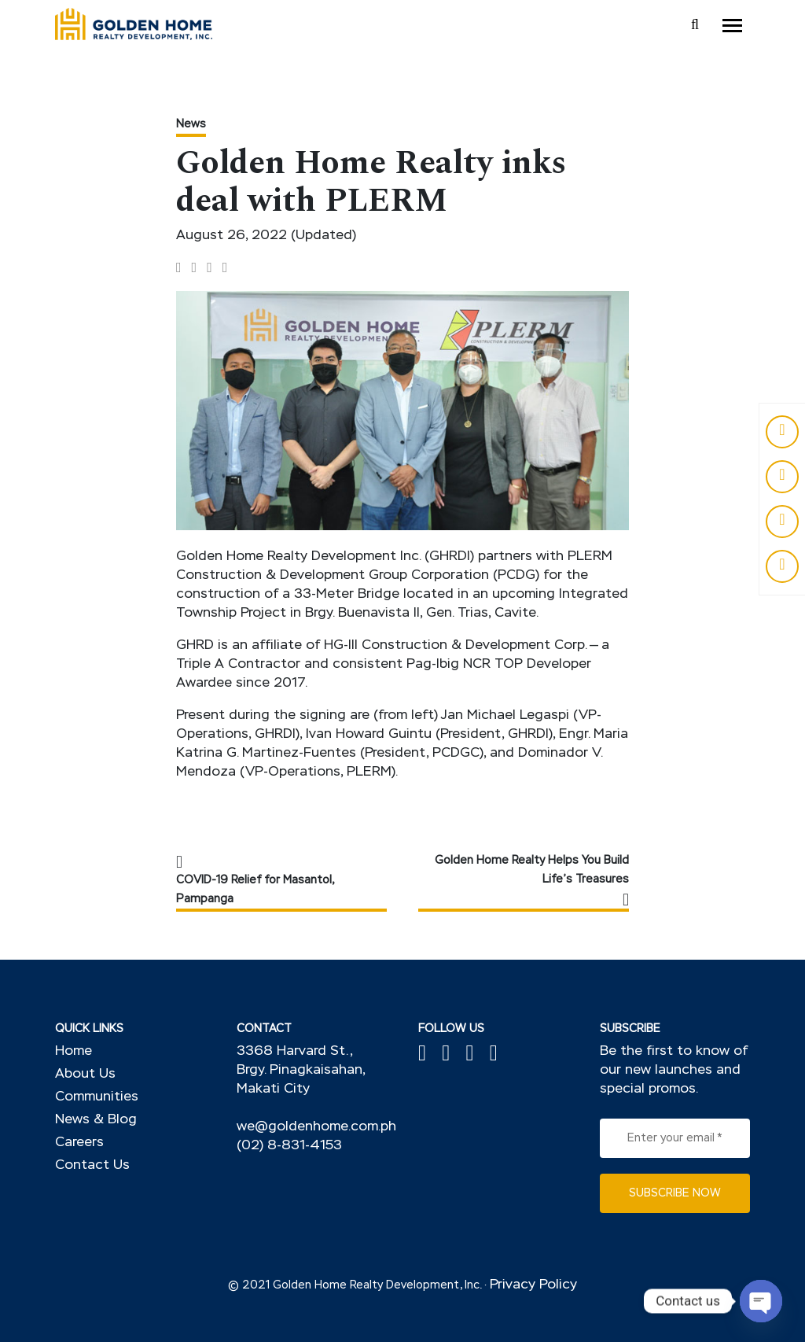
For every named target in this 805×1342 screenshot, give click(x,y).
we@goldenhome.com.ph (316, 1127)
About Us (85, 1074)
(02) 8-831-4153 (289, 1145)
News (191, 124)
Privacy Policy (533, 1285)
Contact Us (92, 1165)
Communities (96, 1097)
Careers (79, 1142)
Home (73, 1051)
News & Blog (96, 1119)
